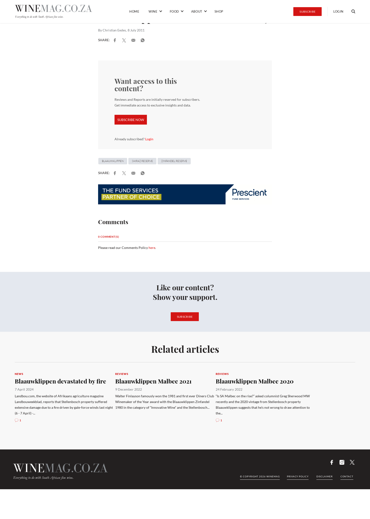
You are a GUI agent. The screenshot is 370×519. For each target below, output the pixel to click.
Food (174, 11)
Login (338, 11)
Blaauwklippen (113, 161)
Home (134, 11)
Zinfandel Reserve (174, 161)
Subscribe (307, 11)
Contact (346, 476)
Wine (153, 11)
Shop (219, 11)
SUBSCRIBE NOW (130, 120)
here (152, 248)
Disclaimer (324, 476)
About (196, 11)
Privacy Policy (298, 476)
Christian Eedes (114, 30)
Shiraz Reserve (142, 161)
